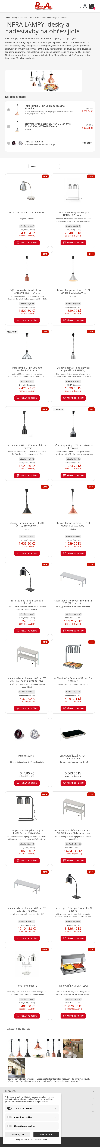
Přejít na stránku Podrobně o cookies (32, 1139)
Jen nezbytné (18, 1134)
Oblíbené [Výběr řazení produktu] (44, 166)
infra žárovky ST (34, 141)
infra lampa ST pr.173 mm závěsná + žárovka (73, 447)
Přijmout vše (46, 1134)
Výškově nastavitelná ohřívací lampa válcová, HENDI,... (27, 291)
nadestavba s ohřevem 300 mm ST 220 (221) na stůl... (73, 602)
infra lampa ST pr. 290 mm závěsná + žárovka (46, 107)
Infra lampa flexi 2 (27, 985)
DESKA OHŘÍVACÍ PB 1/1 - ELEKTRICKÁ (73, 757)
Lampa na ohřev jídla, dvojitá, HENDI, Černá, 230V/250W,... (26, 832)
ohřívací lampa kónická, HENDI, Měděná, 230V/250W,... (73, 524)
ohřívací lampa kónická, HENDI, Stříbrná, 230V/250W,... (73, 291)
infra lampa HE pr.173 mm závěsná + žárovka (26, 447)
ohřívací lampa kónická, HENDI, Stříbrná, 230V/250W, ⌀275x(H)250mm (48, 125)
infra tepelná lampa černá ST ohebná (27, 602)
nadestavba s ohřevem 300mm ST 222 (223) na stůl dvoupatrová (73, 832)
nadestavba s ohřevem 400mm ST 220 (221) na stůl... (27, 909)
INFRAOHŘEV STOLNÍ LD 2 (73, 985)
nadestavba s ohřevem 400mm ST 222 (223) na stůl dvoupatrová (27, 679)
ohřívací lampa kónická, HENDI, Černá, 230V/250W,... (27, 524)
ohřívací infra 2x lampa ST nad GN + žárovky (73, 679)
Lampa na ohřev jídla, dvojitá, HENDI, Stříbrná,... (73, 214)
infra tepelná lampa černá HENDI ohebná (73, 909)
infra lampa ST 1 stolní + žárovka (27, 212)
